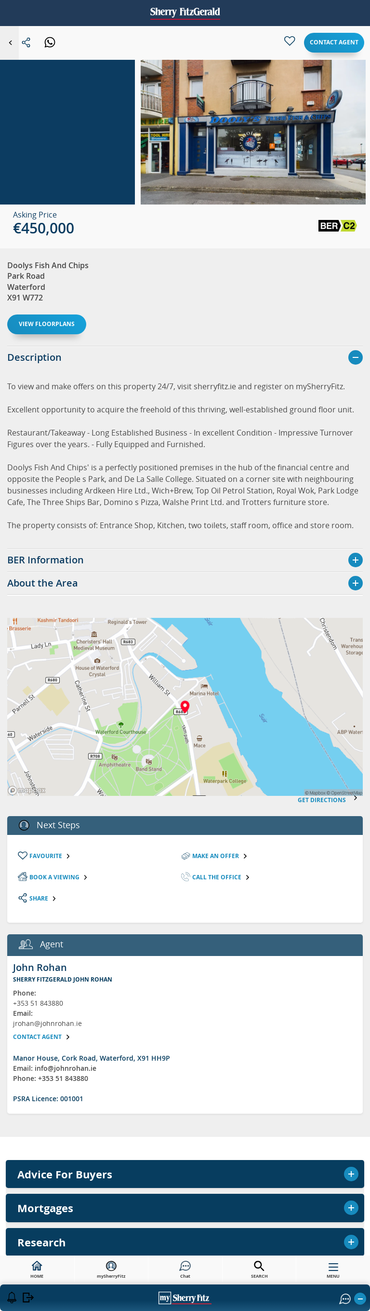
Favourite (50, 856)
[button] (253, 143)
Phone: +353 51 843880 (50, 1078)
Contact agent (334, 42)
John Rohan (40, 967)
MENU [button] (333, 1273)
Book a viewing (58, 877)
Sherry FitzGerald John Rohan (62, 979)
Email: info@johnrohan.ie (54, 1068)
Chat (185, 1270)
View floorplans (47, 324)
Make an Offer (220, 856)
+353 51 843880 (38, 1003)
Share (43, 898)
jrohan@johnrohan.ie (47, 1023)
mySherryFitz (111, 1270)
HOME (36, 1270)
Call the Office (221, 877)
